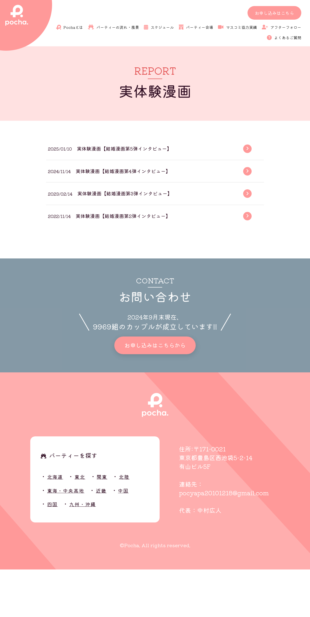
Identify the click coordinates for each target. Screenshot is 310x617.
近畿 (112, 537)
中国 (136, 537)
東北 (85, 523)
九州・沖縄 (88, 551)
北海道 (57, 523)
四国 (54, 551)
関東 (110, 523)
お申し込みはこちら (274, 13)
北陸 (135, 523)
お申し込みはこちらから (155, 390)
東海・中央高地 (70, 537)
